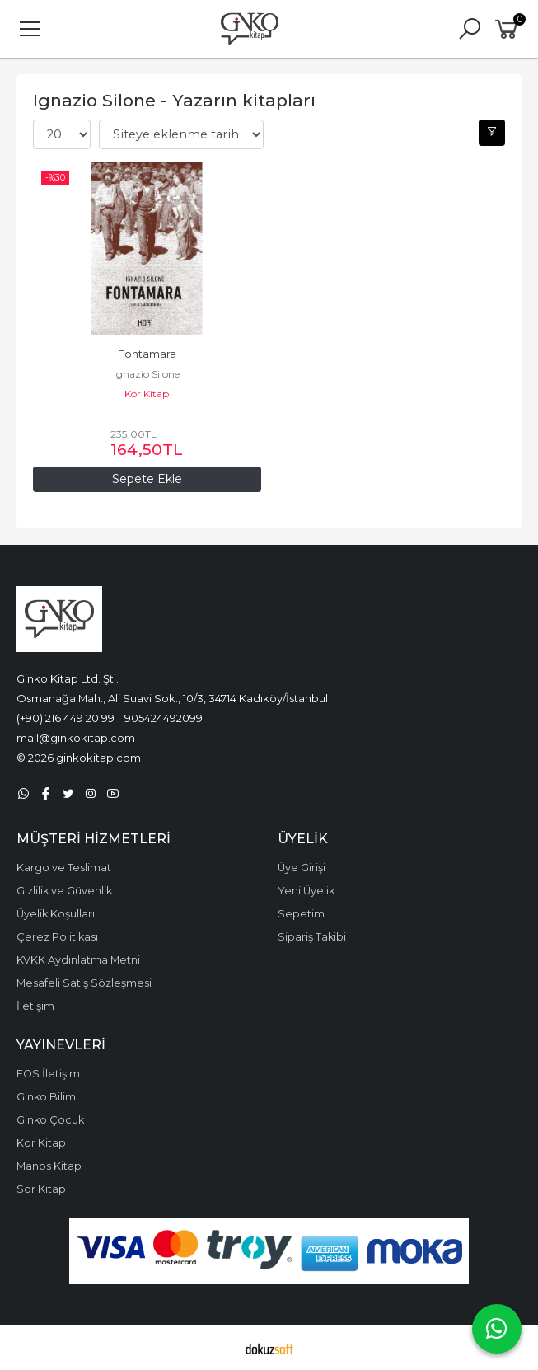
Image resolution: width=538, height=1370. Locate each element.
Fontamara (147, 354)
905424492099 (163, 718)
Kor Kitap (146, 393)
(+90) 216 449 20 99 (65, 718)
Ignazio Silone (147, 374)
